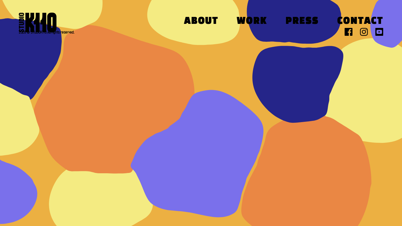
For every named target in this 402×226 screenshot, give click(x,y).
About (201, 21)
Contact (360, 21)
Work (252, 21)
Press (302, 21)
